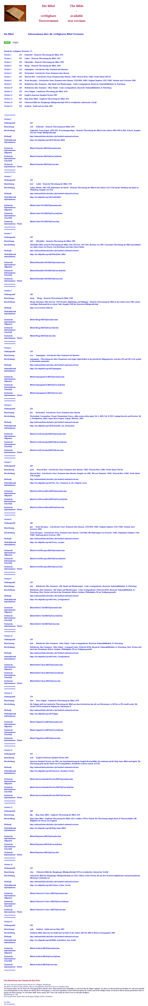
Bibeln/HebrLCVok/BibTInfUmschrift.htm (46, 616)
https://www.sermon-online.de (41, 308)
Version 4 (7, 66)
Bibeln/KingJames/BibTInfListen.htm (44, 852)
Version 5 (7, 69)
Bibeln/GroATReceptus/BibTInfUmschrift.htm (47, 559)
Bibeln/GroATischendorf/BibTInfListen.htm (47, 450)
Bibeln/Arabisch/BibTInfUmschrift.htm (45, 956)
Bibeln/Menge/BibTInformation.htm (44, 320)
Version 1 (7, 55)
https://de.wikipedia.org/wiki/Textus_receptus (47, 542)
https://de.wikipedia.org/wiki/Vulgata (44, 714)
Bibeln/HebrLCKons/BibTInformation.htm (46, 665)
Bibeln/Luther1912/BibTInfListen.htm (44, 222)
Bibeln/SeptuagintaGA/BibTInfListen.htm (46, 393)
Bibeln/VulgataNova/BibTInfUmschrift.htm (46, 730)
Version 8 (7, 80)
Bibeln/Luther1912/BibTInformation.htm (46, 205)
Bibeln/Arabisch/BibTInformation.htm (45, 948)
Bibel (8, 1002)
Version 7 (7, 77)
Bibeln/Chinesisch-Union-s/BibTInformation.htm (49, 893)
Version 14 (8, 102)
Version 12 (8, 95)
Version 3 (7, 62)
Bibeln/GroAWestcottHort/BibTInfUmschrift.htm (48, 499)
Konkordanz (11, 1004)
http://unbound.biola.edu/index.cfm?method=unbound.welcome (54, 136)
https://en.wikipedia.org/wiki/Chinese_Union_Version (50, 885)
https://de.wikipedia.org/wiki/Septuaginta (45, 369)
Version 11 (8, 91)
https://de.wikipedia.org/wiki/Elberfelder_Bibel (48, 254)
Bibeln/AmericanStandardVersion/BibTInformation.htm (51, 779)
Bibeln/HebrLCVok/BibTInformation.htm (46, 608)
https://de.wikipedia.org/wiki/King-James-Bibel (48, 828)
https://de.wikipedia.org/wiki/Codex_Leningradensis (50, 599)
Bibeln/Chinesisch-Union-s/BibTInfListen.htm (48, 910)
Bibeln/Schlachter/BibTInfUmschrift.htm (46, 156)
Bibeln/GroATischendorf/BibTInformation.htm (48, 434)
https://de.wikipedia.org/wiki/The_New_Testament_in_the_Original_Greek (58, 483)
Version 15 (8, 106)
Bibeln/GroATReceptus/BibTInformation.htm (47, 550)
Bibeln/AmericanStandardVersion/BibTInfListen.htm (50, 795)
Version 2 (7, 58)
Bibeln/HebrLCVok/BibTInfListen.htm (45, 624)
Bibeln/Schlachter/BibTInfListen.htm (44, 164)
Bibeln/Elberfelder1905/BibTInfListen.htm (46, 279)
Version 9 (7, 84)
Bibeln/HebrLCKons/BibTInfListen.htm (45, 681)
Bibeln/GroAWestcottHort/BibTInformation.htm (48, 491)
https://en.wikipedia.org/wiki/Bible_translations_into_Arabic (53, 940)
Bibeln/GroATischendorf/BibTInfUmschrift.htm (48, 442)
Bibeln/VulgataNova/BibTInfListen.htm (45, 738)
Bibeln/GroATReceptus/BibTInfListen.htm (46, 567)
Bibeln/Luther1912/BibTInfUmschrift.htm (46, 213)
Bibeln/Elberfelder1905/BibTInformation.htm (47, 262)
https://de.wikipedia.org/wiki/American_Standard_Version (52, 771)
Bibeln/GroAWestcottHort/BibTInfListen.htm (47, 507)
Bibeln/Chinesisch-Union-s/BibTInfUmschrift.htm (49, 901)
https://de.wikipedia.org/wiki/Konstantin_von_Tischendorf (52, 426)
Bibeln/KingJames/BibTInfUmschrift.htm (46, 844)
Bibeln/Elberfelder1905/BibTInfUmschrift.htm (48, 271)
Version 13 (8, 99)
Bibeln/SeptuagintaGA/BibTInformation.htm (47, 377)
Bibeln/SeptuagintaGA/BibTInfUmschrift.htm (47, 385)
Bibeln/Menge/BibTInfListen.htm (43, 336)
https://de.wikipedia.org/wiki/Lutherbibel (45, 197)
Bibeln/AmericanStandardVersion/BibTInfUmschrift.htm (52, 787)
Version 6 (7, 73)
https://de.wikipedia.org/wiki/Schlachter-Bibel (47, 140)
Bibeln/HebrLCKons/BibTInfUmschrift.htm (47, 673)
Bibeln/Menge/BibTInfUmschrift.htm (44, 328)
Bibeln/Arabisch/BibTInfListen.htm (43, 965)
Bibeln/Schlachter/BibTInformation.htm (45, 148)
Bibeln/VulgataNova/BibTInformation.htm (46, 722)
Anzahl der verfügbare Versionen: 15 (18, 51)
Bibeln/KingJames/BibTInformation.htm (45, 836)
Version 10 (8, 88)
